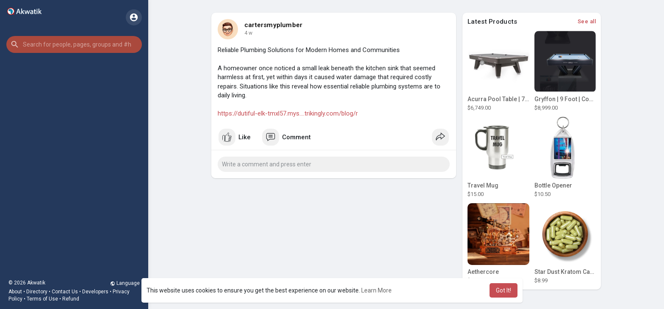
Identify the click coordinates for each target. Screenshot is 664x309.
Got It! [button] (503, 290)
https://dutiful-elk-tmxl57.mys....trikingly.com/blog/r (288, 113)
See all (587, 21)
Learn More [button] (376, 290)
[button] (74, 44)
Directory (36, 292)
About (15, 292)
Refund (70, 299)
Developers (95, 292)
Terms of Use (42, 299)
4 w (248, 33)
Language (125, 283)
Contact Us (65, 292)
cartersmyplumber (273, 25)
